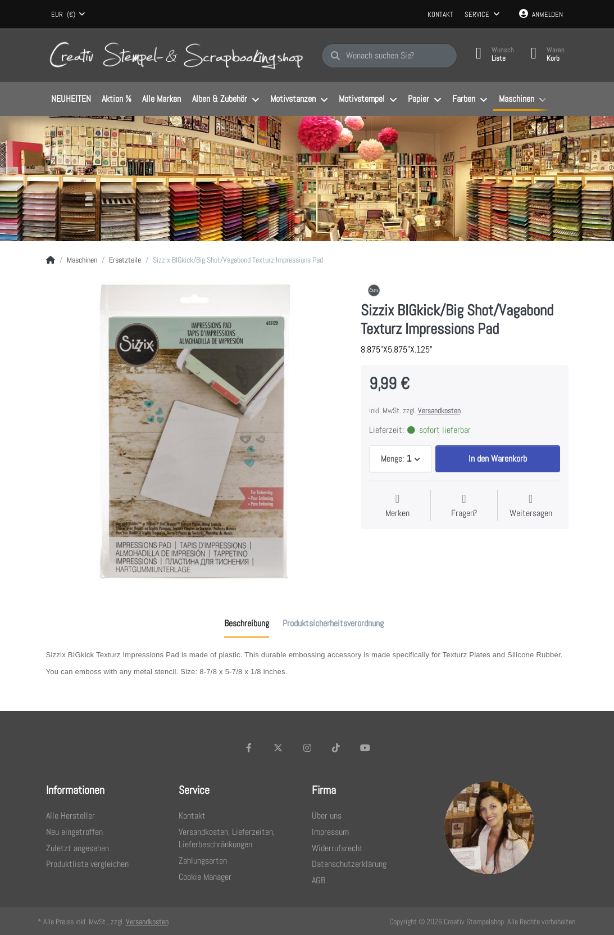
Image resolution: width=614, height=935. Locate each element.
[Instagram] (307, 747)
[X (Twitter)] (278, 747)
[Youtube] (365, 747)
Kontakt (440, 14)
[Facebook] (249, 747)
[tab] (246, 623)
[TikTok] (336, 747)
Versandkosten (439, 410)
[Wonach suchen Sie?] (389, 55)
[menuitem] (71, 99)
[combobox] (68, 14)
